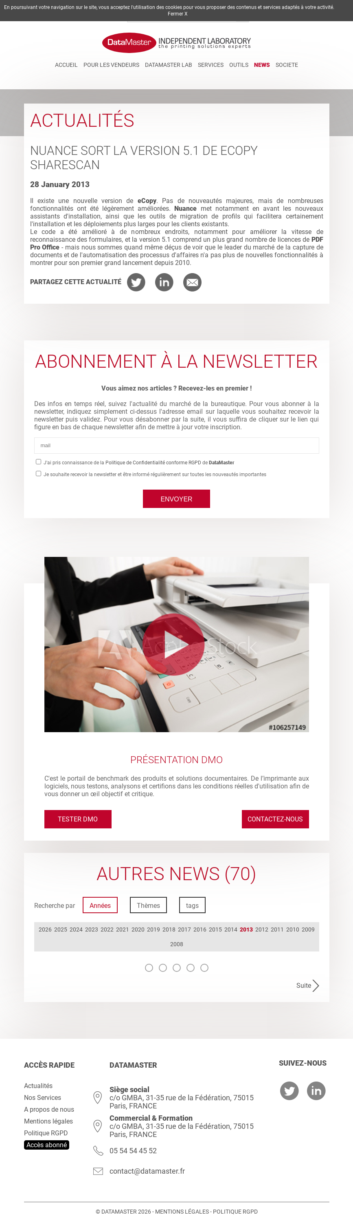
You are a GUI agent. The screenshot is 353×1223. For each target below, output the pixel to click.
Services (211, 65)
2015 (215, 929)
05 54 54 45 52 (133, 1150)
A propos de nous (49, 1109)
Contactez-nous (275, 819)
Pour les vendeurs (111, 65)
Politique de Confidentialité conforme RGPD (153, 463)
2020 (138, 929)
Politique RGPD (46, 1133)
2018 (168, 929)
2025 (60, 929)
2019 (153, 929)
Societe (287, 65)
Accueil (66, 65)
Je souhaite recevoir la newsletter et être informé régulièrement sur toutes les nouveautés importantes (154, 474)
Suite (303, 985)
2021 (122, 929)
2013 (246, 929)
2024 (76, 929)
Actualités (38, 1086)
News (262, 65)
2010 (292, 929)
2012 (261, 929)
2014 (230, 929)
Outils (238, 65)
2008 (176, 944)
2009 (308, 929)
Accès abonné (46, 1145)
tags (192, 906)
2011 (277, 929)
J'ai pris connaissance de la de (138, 463)
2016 (199, 929)
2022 (107, 929)
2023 (91, 929)
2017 (184, 929)
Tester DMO (78, 819)
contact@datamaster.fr (147, 1171)
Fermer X (178, 14)
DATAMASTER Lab (168, 65)
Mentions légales (48, 1121)
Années (100, 906)
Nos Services (42, 1098)
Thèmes (148, 906)
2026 (45, 929)
